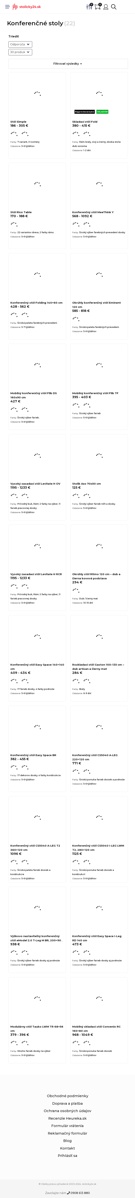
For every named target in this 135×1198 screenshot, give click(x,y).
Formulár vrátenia (67, 1126)
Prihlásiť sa (67, 1156)
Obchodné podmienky (67, 1096)
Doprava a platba (67, 1103)
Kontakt (67, 1148)
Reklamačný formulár (67, 1133)
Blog (67, 1141)
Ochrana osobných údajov (67, 1111)
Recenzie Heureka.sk (67, 1118)
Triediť (13, 36)
